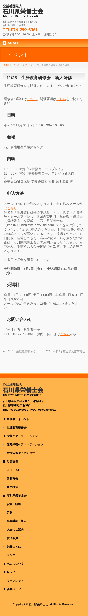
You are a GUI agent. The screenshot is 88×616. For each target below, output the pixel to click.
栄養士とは (14, 546)
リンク (11, 555)
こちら (32, 99)
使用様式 (12, 487)
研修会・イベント (18, 419)
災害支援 (12, 461)
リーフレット (15, 580)
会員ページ (14, 589)
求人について (15, 563)
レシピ (11, 572)
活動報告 (12, 478)
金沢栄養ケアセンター (21, 453)
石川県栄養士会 (17, 495)
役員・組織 (14, 504)
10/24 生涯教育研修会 (19, 351)
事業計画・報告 (17, 521)
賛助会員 (12, 538)
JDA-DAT (13, 470)
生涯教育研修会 (17, 427)
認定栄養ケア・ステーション (25, 444)
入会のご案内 (15, 529)
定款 (9, 512)
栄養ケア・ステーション (22, 436)
